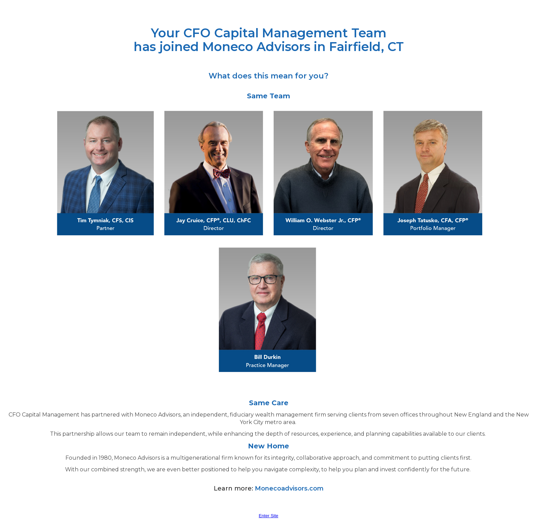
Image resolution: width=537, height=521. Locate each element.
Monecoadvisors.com (289, 488)
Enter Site (268, 515)
